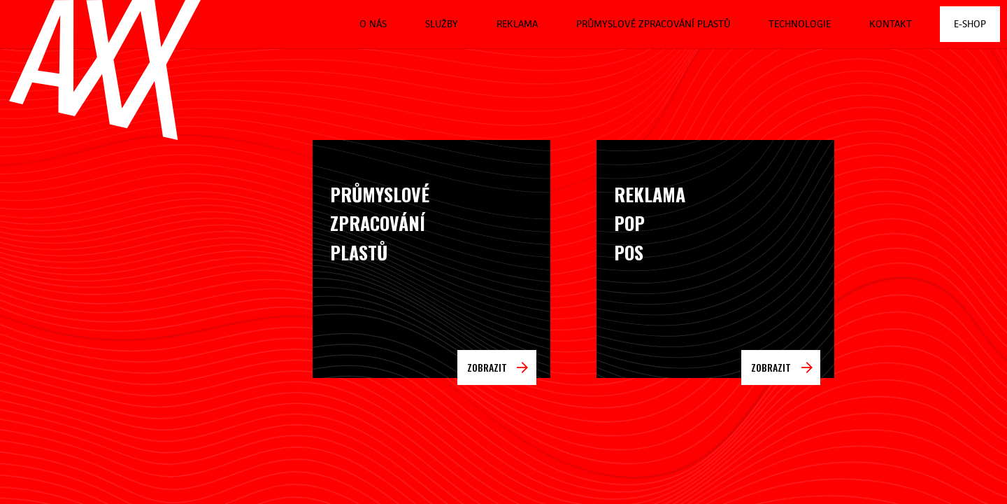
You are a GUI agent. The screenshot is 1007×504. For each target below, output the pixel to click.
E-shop (970, 24)
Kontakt (890, 24)
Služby (441, 24)
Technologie (800, 24)
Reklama (517, 24)
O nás (373, 24)
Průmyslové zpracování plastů (653, 24)
